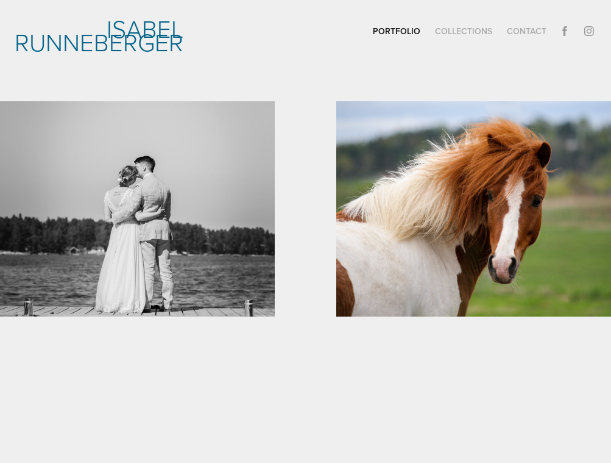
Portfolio (396, 31)
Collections (463, 31)
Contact (526, 31)
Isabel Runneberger (102, 35)
